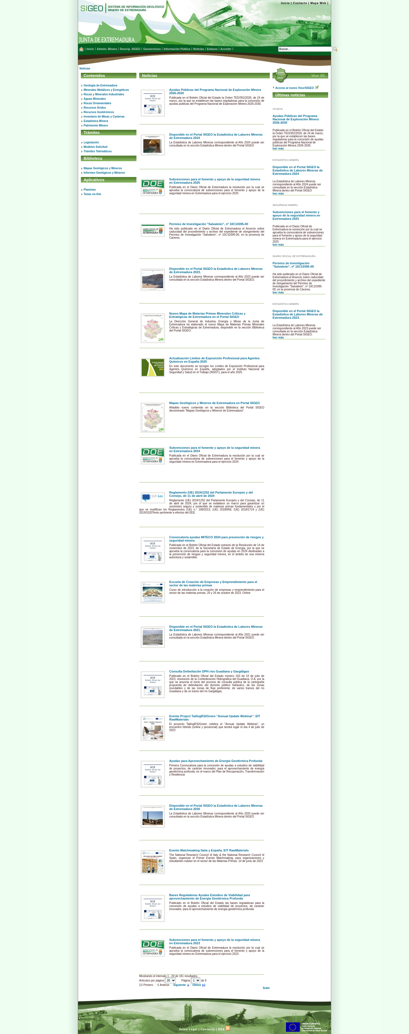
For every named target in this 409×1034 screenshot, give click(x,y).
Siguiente (180, 984)
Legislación (91, 142)
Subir (266, 988)
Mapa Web (318, 3)
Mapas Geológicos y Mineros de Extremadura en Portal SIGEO (214, 403)
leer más (278, 148)
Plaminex (90, 189)
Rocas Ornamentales (97, 103)
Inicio (285, 3)
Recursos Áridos (95, 107)
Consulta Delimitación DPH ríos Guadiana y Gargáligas (209, 671)
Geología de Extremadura (100, 85)
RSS (224, 1029)
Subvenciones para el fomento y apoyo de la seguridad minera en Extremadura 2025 (296, 215)
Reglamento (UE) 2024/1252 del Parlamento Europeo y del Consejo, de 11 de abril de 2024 (211, 494)
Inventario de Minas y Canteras (104, 116)
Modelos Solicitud (96, 146)
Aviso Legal (188, 1029)
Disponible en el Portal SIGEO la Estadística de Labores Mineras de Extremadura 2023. (298, 314)
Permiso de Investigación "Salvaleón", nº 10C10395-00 (208, 224)
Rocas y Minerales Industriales (104, 94)
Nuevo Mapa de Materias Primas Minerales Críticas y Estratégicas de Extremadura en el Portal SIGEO (207, 315)
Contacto (300, 3)
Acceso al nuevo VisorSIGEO (297, 87)
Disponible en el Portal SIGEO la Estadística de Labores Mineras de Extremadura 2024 (298, 170)
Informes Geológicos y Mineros (104, 172)
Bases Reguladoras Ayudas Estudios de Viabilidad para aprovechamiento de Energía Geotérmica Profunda (209, 896)
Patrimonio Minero (96, 125)
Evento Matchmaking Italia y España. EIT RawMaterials (209, 850)
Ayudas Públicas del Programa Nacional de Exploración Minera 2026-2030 (296, 119)
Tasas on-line (92, 194)
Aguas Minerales (95, 98)
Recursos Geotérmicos (99, 112)
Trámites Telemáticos (98, 151)
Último (196, 984)
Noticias (84, 68)
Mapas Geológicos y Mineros (103, 168)
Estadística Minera (96, 121)
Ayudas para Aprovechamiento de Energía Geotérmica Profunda (215, 761)
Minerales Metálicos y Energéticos (106, 89)
